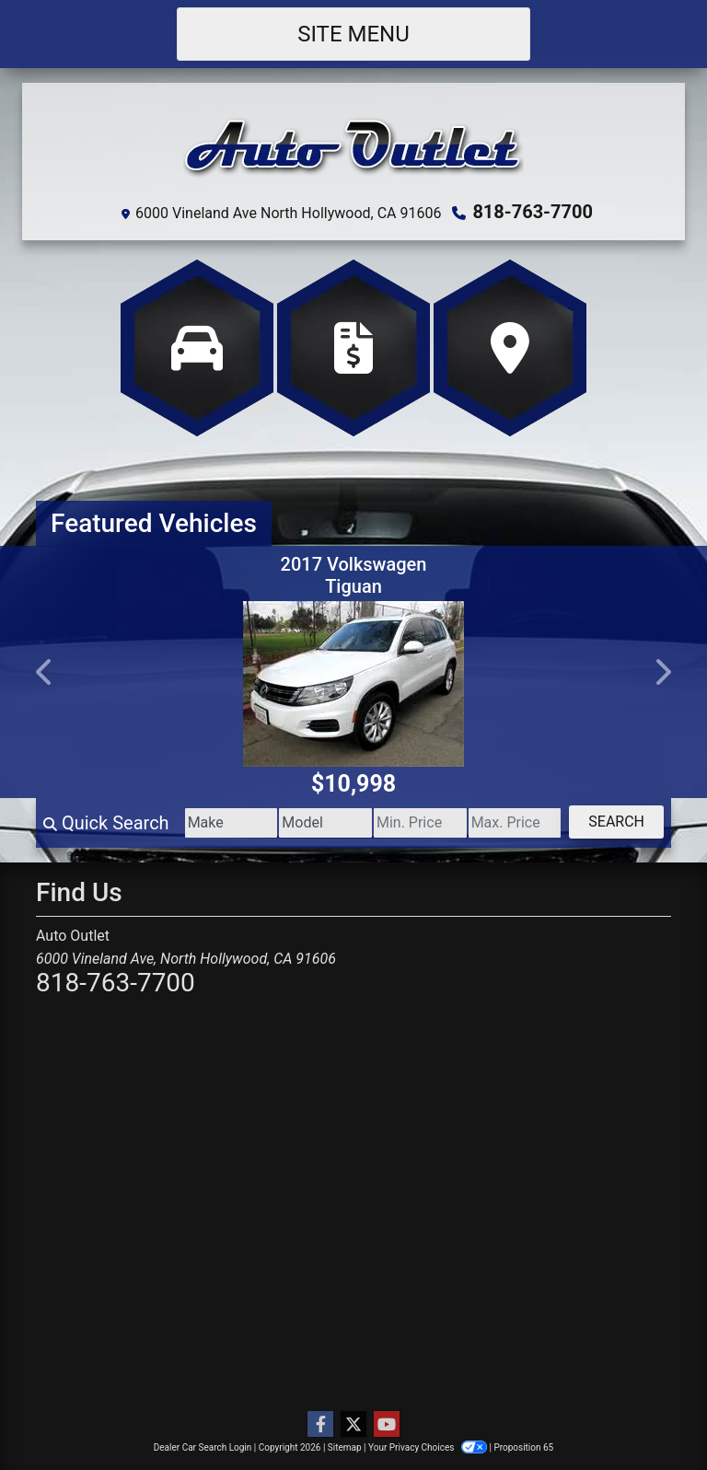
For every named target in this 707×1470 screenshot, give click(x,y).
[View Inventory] (197, 348)
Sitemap (345, 1447)
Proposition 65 (523, 1447)
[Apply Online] (353, 348)
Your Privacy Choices (428, 1447)
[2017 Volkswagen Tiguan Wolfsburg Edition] (353, 684)
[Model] (325, 823)
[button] (45, 672)
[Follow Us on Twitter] (353, 1425)
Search (616, 821)
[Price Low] (420, 823)
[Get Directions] (510, 348)
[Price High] (515, 823)
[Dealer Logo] (353, 147)
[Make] (231, 823)
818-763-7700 (532, 212)
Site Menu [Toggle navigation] (353, 34)
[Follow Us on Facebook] (320, 1425)
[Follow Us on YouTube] (387, 1425)
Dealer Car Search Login (203, 1447)
